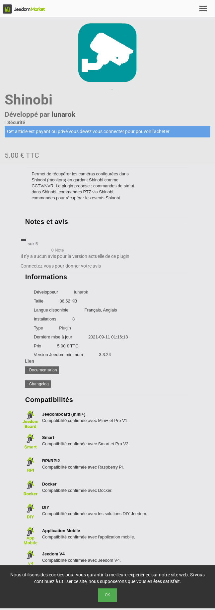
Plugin (65, 327)
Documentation (42, 370)
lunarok (63, 114)
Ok (107, 595)
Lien (29, 361)
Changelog (38, 384)
